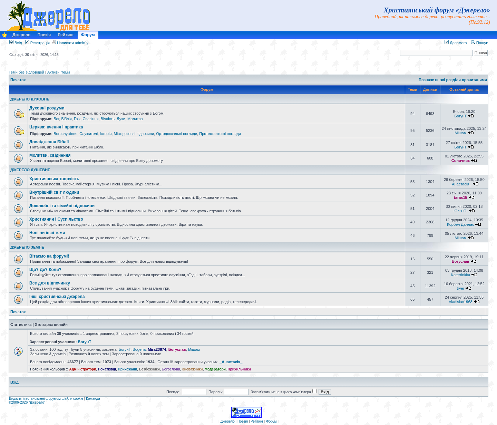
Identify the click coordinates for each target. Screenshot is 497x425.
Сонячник (460, 160)
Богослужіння (65, 134)
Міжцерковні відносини (134, 134)
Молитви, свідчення (49, 155)
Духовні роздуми (47, 108)
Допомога (456, 43)
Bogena (139, 349)
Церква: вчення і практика (56, 127)
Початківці (107, 369)
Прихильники (239, 369)
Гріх (77, 119)
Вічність (108, 119)
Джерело (21, 34)
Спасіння (90, 119)
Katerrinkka (460, 275)
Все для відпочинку (49, 283)
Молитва (135, 119)
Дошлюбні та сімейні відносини (62, 205)
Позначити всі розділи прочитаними (453, 80)
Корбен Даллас (460, 224)
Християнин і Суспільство (56, 219)
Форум (88, 34)
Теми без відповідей (26, 72)
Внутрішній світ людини (54, 192)
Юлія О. (460, 211)
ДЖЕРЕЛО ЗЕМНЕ (27, 247)
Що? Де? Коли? (45, 269)
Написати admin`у (72, 43)
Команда (93, 398)
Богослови (171, 369)
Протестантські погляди (220, 134)
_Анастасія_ (460, 184)
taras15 (460, 197)
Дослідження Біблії (49, 141)
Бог (56, 119)
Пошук (479, 43)
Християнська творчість (54, 178)
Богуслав (460, 261)
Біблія (66, 119)
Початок (18, 80)
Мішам (460, 133)
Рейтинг (66, 34)
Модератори (215, 369)
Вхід (15, 43)
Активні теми (58, 72)
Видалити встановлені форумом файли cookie (46, 398)
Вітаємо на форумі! (49, 256)
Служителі (88, 134)
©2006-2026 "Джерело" (27, 402)
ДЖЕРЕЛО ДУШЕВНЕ (30, 170)
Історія (105, 134)
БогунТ (461, 116)
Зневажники (192, 369)
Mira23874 (157, 349)
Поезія (44, 34)
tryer (460, 288)
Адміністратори (82, 369)
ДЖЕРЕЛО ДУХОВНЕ (29, 99)
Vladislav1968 (460, 302)
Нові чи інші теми (47, 232)
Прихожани (127, 369)
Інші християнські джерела (57, 296)
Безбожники (149, 369)
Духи (121, 119)
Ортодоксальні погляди (176, 134)
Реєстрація (37, 43)
